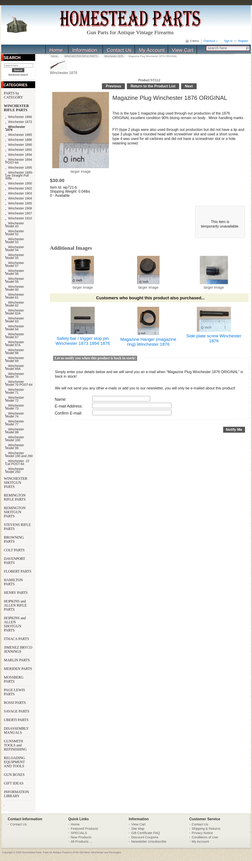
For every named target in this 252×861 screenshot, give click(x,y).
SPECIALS (79, 833)
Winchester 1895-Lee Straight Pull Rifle (19, 175)
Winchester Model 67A (14, 344)
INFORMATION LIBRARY (16, 794)
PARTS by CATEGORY (14, 95)
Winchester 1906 (18, 208)
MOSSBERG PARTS (13, 679)
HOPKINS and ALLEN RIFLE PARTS (15, 605)
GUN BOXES (14, 775)
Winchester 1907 (18, 213)
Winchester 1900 (18, 183)
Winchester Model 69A (14, 367)
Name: (61, 399)
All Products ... (81, 841)
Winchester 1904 (18, 198)
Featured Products (84, 828)
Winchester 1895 (18, 167)
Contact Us (119, 50)
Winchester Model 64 (14, 328)
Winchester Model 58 (14, 272)
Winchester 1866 (18, 116)
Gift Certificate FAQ (145, 833)
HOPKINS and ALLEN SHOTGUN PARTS (15, 624)
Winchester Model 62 (14, 304)
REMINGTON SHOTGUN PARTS (15, 512)
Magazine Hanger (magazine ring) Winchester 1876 (148, 342)
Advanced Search (18, 74)
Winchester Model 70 (14, 375)
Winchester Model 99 (14, 447)
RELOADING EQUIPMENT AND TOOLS (14, 762)
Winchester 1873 (18, 121)
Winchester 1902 (18, 188)
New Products (81, 837)
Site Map (137, 828)
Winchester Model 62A (14, 312)
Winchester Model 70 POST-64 (18, 383)
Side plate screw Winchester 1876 (213, 338)
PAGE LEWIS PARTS (14, 692)
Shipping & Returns (206, 828)
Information (84, 50)
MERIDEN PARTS (18, 669)
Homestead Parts (32, 852)
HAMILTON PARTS (13, 582)
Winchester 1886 (18, 139)
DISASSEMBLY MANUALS (16, 730)
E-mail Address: (69, 406)
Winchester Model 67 (14, 336)
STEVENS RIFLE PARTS (17, 527)
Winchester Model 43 (14, 225)
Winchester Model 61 (14, 296)
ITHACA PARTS (17, 639)
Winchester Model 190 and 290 (19, 455)
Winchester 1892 (18, 149)
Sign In (228, 41)
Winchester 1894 (18, 154)
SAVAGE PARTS (17, 711)
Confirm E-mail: (68, 413)
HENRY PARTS (16, 593)
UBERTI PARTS (16, 720)
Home (56, 50)
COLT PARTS (14, 550)
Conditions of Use (205, 837)
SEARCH (12, 57)
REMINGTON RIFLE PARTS (15, 497)
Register (243, 41)
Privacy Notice (202, 833)
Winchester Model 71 (14, 391)
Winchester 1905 (18, 203)
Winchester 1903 (18, 193)
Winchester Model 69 (14, 359)
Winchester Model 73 (14, 407)
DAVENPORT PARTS (14, 561)
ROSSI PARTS (15, 703)
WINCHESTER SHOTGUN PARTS (15, 483)
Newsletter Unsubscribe (148, 841)
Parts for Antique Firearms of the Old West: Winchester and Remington (82, 852)
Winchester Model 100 (14, 439)
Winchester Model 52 (14, 233)
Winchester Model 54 (14, 249)
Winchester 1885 (18, 134)
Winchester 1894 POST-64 (18, 161)
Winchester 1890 (18, 144)
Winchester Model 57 (14, 264)
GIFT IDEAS (14, 783)
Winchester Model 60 (14, 288)
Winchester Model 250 (14, 470)
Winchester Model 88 (14, 431)
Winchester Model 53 (14, 241)
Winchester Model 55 (14, 256)
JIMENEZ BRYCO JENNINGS (18, 649)
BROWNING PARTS (14, 539)
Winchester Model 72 (14, 399)
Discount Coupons (144, 837)
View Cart (182, 50)
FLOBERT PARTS (17, 571)
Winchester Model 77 (14, 423)
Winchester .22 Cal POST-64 (17, 462)
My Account (152, 50)
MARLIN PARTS (17, 660)
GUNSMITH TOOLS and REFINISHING (15, 745)
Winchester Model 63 (14, 320)
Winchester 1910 (18, 218)
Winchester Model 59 (14, 280)
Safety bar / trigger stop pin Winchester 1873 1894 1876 (82, 341)
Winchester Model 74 (14, 415)
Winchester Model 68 (14, 352)
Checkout (209, 41)
